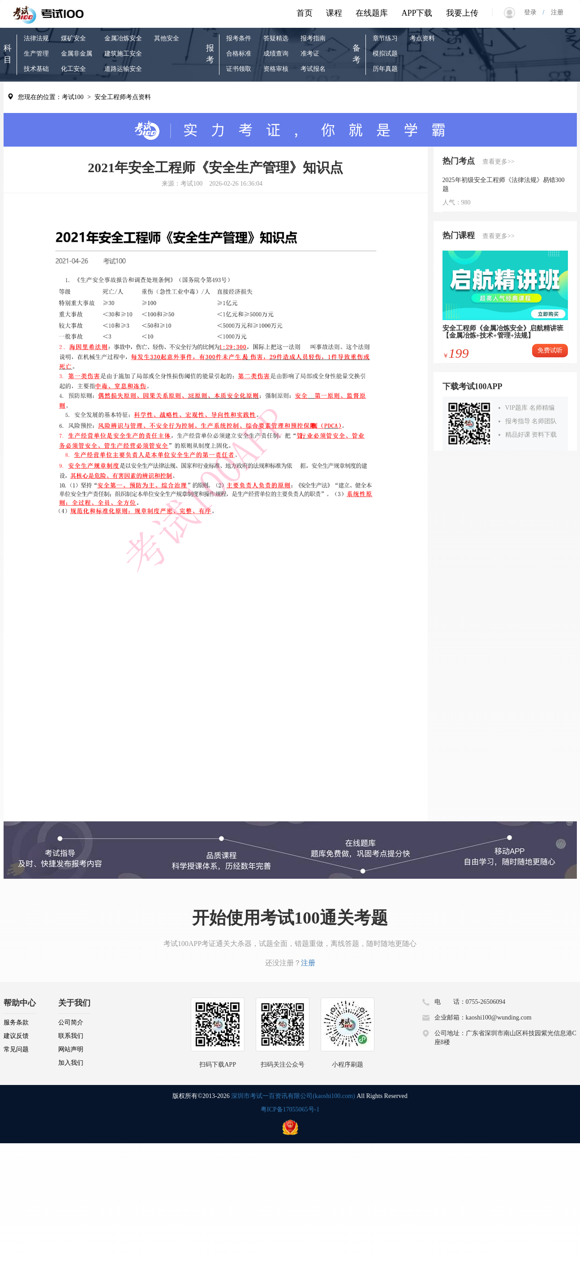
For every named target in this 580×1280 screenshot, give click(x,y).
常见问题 (16, 1049)
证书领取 (238, 68)
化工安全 (73, 68)
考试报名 (313, 68)
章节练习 (385, 38)
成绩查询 (275, 53)
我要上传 (462, 13)
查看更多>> (498, 161)
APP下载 (416, 13)
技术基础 (36, 68)
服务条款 (16, 1022)
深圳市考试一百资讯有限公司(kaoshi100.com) (293, 1096)
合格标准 (238, 53)
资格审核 (275, 68)
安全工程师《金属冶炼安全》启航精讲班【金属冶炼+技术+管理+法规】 (503, 332)
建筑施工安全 (123, 53)
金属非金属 (76, 53)
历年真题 (385, 68)
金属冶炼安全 (123, 38)
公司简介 (70, 1022)
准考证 (310, 53)
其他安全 (166, 38)
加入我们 (70, 1062)
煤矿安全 (73, 38)
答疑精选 (275, 38)
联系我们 (70, 1036)
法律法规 (36, 38)
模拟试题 (385, 53)
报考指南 (313, 38)
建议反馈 (16, 1036)
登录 (533, 12)
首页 (304, 13)
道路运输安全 (123, 68)
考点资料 (422, 38)
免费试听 (550, 350)
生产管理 (36, 53)
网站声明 (70, 1049)
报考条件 (238, 38)
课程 (334, 13)
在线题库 (372, 13)
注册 (554, 12)
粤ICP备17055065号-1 (290, 1109)
